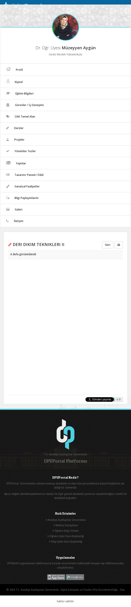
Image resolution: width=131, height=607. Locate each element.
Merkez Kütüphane (65, 525)
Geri (107, 245)
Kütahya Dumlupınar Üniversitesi (66, 520)
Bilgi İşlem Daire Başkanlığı (65, 541)
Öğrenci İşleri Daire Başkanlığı (65, 536)
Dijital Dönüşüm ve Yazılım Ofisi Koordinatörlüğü (89, 589)
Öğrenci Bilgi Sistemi (65, 530)
